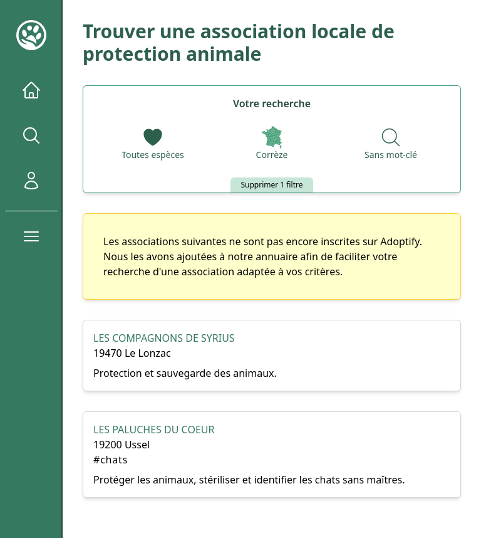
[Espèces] (152, 144)
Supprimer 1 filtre (271, 184)
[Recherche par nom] (390, 144)
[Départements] (272, 144)
